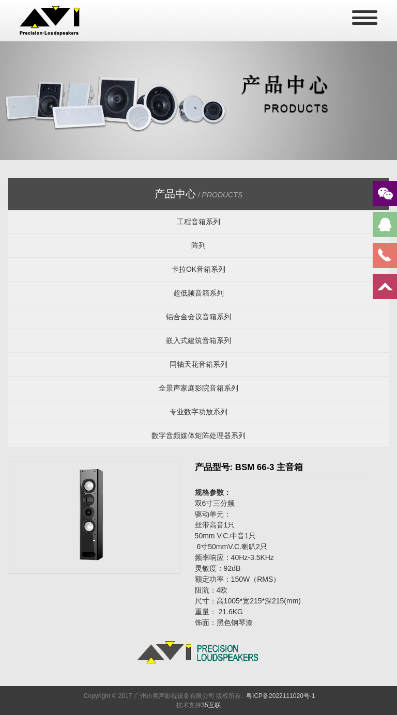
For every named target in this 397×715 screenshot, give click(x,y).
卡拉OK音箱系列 (198, 269)
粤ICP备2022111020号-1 (280, 696)
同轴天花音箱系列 (198, 364)
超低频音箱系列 (198, 293)
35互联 (210, 705)
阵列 (198, 245)
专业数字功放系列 (198, 412)
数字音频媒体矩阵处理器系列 (198, 435)
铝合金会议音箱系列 (198, 317)
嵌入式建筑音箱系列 (198, 340)
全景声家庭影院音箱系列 (198, 388)
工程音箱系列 (198, 221)
